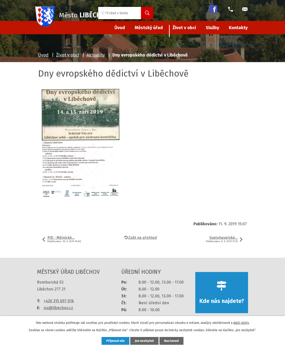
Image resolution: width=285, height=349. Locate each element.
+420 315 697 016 (59, 300)
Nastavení (171, 341)
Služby (212, 27)
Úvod (43, 55)
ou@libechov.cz (58, 307)
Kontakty (238, 27)
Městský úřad (149, 27)
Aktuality (96, 55)
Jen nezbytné (144, 341)
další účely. (241, 323)
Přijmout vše (115, 341)
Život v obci (184, 27)
